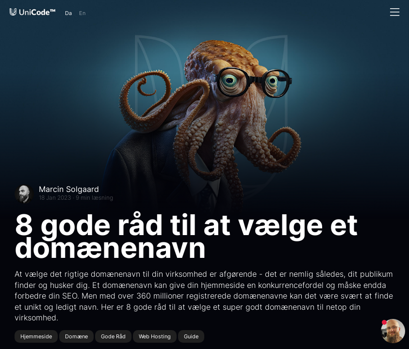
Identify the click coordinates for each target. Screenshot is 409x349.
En (82, 13)
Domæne (76, 336)
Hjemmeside (36, 336)
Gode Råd (113, 336)
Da (68, 13)
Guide (191, 336)
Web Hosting (155, 336)
